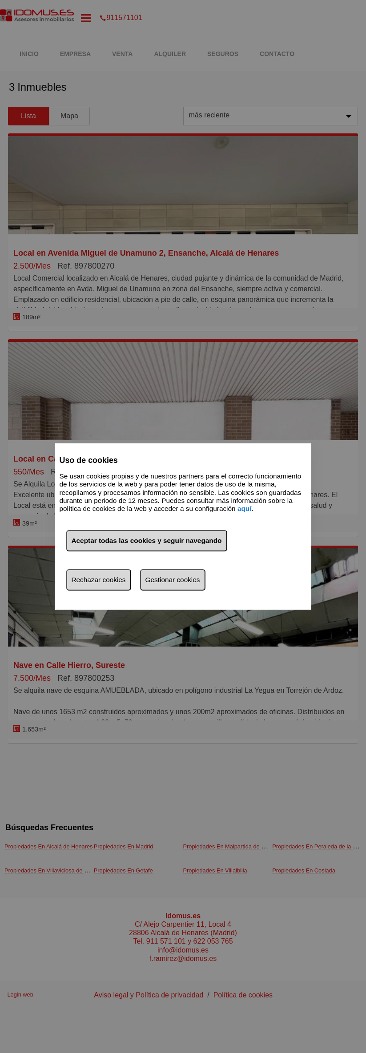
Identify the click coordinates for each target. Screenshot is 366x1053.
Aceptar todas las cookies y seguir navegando (146, 540)
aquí (244, 509)
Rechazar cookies (98, 579)
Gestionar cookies (172, 579)
